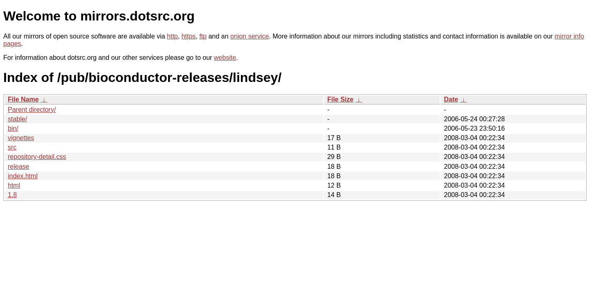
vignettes (21, 137)
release (18, 166)
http (172, 36)
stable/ (17, 119)
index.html (23, 175)
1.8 (12, 194)
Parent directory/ (32, 109)
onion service (249, 36)
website (225, 57)
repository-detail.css (37, 156)
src (12, 147)
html (14, 185)
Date (451, 99)
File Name (23, 99)
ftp (202, 36)
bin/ (13, 128)
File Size (340, 99)
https (189, 36)
